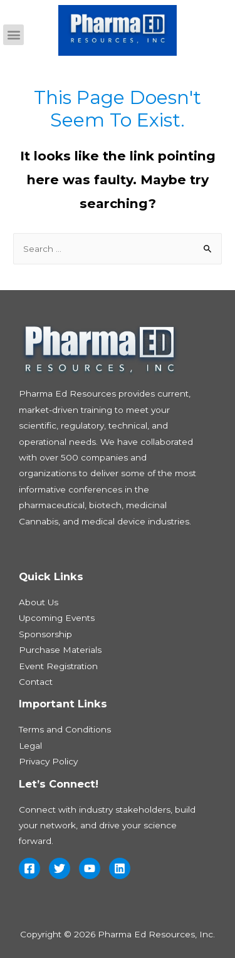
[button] (13, 34)
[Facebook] (29, 868)
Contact (36, 682)
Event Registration (58, 666)
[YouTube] (89, 868)
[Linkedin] (119, 868)
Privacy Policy (48, 761)
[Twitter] (59, 868)
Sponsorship (45, 634)
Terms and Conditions (65, 729)
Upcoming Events (57, 618)
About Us (38, 602)
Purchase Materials (60, 650)
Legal (30, 746)
